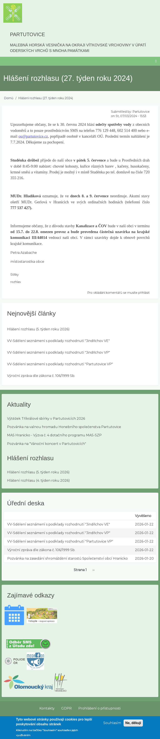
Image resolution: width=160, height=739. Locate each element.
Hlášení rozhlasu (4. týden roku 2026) (38, 480)
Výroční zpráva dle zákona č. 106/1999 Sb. (41, 376)
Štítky (14, 274)
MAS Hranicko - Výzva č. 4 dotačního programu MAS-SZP (54, 435)
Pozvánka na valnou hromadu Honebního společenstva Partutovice (64, 427)
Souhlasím (112, 725)
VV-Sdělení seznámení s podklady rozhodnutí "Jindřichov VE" (58, 341)
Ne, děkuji (133, 725)
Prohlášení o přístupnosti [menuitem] (99, 708)
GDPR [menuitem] (66, 708)
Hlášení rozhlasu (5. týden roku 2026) (38, 329)
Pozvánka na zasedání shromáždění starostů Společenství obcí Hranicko (67, 558)
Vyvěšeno (143, 516)
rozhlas (15, 282)
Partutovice (27, 34)
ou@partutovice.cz (33, 136)
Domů (8, 98)
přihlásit (144, 293)
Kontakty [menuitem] (47, 708)
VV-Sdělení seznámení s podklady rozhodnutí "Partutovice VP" (60, 364)
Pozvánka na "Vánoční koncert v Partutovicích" (46, 444)
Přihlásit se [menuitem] (148, 718)
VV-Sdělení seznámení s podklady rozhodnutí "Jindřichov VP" (58, 352)
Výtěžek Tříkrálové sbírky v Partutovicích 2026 (46, 419)
